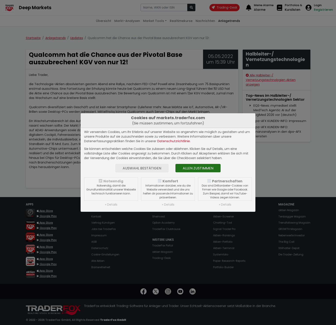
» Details (111, 204)
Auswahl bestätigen (142, 168)
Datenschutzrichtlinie (173, 141)
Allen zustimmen (198, 168)
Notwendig (113, 181)
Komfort (170, 181)
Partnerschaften (227, 181)
